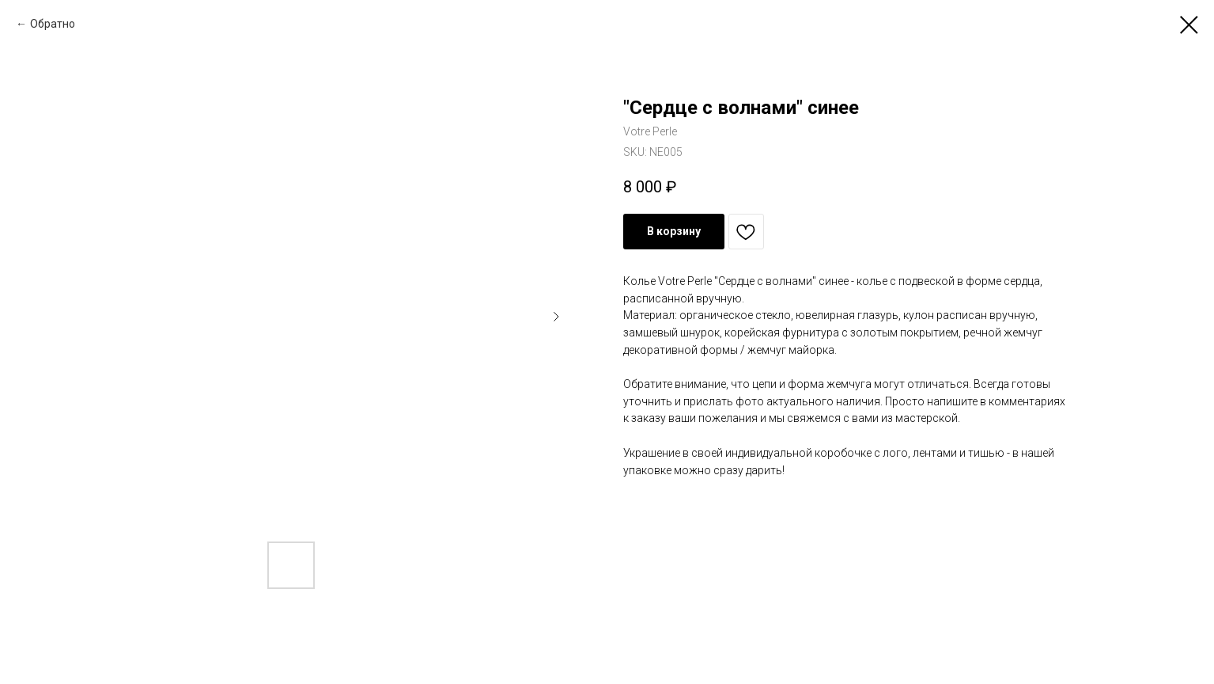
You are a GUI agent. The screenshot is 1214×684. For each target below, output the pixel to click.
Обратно (52, 23)
